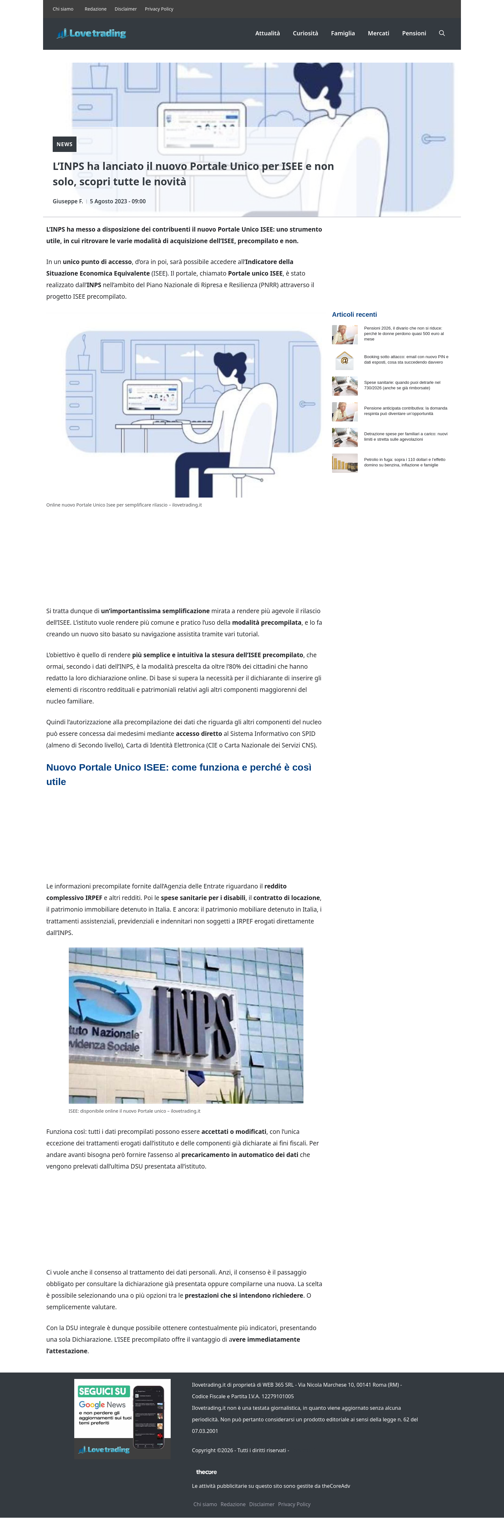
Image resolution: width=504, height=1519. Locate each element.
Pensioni (414, 33)
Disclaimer (126, 9)
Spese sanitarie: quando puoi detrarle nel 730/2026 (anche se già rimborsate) (402, 385)
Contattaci (303, 1450)
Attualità (267, 33)
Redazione (95, 9)
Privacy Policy (159, 9)
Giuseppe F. (68, 201)
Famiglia (343, 33)
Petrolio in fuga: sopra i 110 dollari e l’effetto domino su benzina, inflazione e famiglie (405, 462)
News (65, 144)
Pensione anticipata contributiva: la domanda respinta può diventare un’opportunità (405, 411)
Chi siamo (63, 9)
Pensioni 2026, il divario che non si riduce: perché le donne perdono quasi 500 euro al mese (404, 333)
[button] (442, 33)
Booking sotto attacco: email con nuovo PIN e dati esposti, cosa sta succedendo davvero (406, 359)
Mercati (379, 33)
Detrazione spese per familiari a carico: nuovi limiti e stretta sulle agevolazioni (405, 436)
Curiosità (305, 33)
